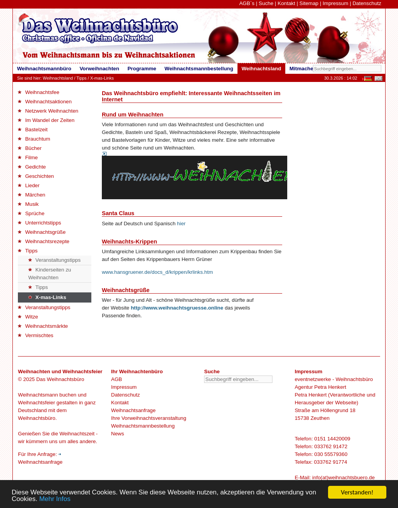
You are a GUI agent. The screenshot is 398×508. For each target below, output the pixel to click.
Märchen (31, 195)
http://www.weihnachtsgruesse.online (177, 308)
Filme (28, 157)
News (117, 434)
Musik (28, 204)
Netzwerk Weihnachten (48, 111)
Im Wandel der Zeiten (46, 120)
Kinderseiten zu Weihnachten (49, 273)
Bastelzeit (32, 129)
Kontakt (286, 3)
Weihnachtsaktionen (45, 101)
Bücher (30, 148)
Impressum (335, 3)
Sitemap (308, 3)
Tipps (82, 78)
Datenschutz (367, 3)
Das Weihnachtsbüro (60, 379)
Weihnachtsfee (38, 92)
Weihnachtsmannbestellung (143, 426)
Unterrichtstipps (39, 223)
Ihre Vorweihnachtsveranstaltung (148, 418)
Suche (266, 3)
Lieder (28, 185)
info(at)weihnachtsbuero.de (343, 477)
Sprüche (31, 213)
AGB (116, 379)
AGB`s (246, 3)
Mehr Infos (54, 499)
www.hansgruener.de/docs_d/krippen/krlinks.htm (157, 272)
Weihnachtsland (58, 78)
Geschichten (36, 176)
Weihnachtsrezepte (43, 241)
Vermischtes (35, 335)
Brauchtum (34, 139)
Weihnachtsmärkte (43, 326)
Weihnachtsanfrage (133, 410)
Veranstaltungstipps (54, 260)
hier (181, 223)
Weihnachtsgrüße (42, 232)
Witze (28, 317)
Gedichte (32, 167)
